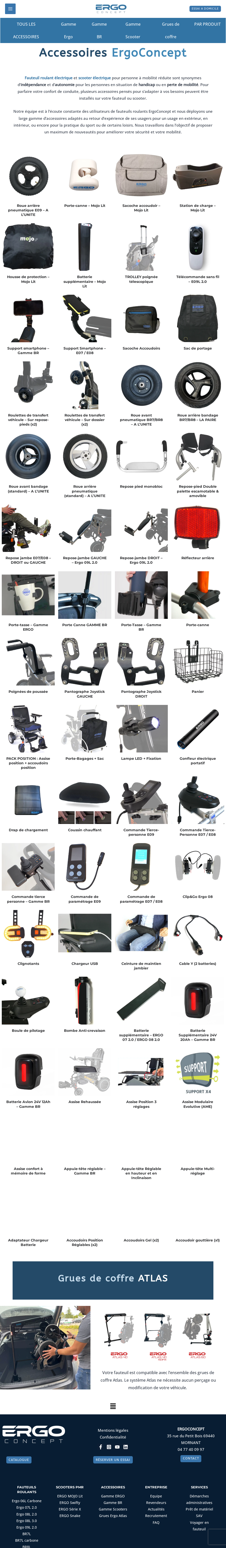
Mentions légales (113, 1430)
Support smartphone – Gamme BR (28, 350)
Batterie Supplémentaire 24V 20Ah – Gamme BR (198, 1035)
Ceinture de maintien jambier (141, 966)
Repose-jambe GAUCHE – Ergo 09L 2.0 (85, 560)
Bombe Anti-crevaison (84, 1031)
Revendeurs (156, 1506)
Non (97, 1540)
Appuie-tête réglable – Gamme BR (85, 1171)
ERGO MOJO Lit (69, 1500)
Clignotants (28, 964)
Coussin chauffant (85, 830)
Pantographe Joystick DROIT (141, 694)
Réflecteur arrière (197, 558)
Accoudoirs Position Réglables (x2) (85, 1242)
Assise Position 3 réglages (141, 1104)
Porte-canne (197, 625)
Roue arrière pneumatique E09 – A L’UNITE (28, 210)
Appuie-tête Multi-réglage (198, 1171)
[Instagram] (109, 1447)
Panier (198, 692)
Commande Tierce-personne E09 (141, 832)
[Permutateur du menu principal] (10, 9)
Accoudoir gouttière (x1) (198, 1240)
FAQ (156, 1524)
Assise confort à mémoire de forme (28, 1171)
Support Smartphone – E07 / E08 (84, 350)
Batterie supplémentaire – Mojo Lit (84, 281)
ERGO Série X (70, 1512)
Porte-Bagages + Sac (85, 759)
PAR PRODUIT (208, 24)
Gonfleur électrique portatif (198, 761)
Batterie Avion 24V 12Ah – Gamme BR (28, 1104)
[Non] (219, 1537)
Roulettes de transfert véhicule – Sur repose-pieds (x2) (28, 420)
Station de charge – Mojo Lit (198, 208)
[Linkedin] (125, 1447)
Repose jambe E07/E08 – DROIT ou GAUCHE (28, 560)
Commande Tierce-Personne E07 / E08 (198, 832)
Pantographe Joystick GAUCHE (84, 694)
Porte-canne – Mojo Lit (84, 206)
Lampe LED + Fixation (141, 759)
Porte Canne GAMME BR (84, 625)
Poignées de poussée (28, 692)
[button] (202, 9)
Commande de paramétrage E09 (85, 899)
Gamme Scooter (133, 31)
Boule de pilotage (28, 1031)
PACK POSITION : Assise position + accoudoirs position (28, 763)
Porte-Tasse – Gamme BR (141, 627)
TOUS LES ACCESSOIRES (26, 31)
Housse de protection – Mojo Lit (28, 279)
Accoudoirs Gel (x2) (141, 1240)
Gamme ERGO (112, 1500)
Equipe (156, 1500)
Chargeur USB (85, 964)
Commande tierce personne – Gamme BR (28, 899)
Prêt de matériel (199, 1512)
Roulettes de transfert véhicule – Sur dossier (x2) (84, 420)
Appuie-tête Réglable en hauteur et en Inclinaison (141, 1173)
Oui (83, 1540)
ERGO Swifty (69, 1506)
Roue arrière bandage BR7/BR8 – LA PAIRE (197, 417)
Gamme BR (99, 31)
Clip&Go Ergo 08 (198, 897)
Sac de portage (198, 348)
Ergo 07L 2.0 (27, 1511)
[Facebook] (100, 1447)
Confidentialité (113, 1437)
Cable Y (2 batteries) (197, 964)
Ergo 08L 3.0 (27, 1523)
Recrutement (156, 1518)
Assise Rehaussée (85, 1102)
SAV (199, 1518)
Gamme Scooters (113, 1512)
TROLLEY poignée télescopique (141, 279)
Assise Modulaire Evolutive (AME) (197, 1104)
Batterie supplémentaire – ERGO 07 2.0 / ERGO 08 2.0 (141, 1035)
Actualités (156, 1512)
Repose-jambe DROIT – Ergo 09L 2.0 (141, 560)
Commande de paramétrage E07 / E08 (141, 899)
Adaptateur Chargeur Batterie (28, 1242)
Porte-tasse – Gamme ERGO (28, 627)
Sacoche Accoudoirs (141, 348)
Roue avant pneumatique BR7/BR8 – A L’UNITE (141, 420)
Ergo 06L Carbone (26, 1505)
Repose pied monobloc (141, 487)
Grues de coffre (170, 31)
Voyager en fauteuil (199, 1524)
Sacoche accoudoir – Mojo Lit (141, 208)
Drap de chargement (28, 830)
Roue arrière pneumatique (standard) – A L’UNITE (84, 491)
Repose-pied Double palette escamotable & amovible (198, 491)
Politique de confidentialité (127, 1540)
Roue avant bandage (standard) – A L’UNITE (28, 489)
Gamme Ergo (68, 31)
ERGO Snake (70, 1518)
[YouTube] (117, 1447)
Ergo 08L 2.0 (27, 1517)
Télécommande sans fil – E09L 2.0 (197, 279)
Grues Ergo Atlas (113, 1518)
